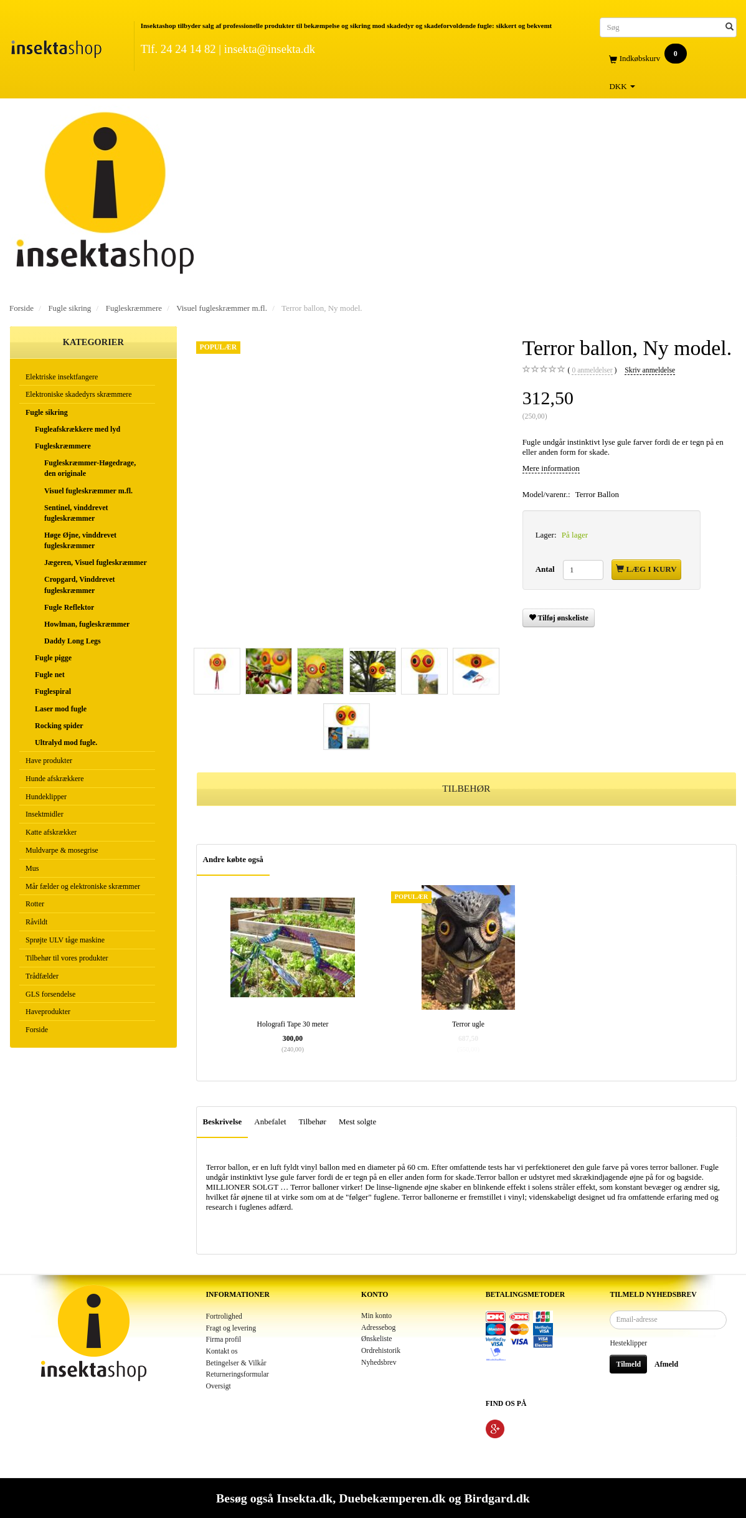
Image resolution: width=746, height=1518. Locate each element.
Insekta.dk (304, 1498)
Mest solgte (357, 1121)
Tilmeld (628, 1364)
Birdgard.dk (496, 1498)
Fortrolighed (224, 1316)
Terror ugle (468, 1024)
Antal (546, 569)
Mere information (551, 468)
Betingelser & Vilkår (236, 1363)
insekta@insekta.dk (269, 48)
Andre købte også (233, 859)
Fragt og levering (231, 1328)
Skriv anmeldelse (650, 370)
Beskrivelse (222, 1121)
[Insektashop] (56, 46)
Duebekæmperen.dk (392, 1498)
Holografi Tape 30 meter (293, 1024)
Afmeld (666, 1364)
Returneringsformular (237, 1374)
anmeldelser (592, 370)
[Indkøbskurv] (668, 59)
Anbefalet (270, 1121)
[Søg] (729, 27)
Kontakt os (222, 1351)
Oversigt (218, 1386)
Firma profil (224, 1339)
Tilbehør (312, 1121)
